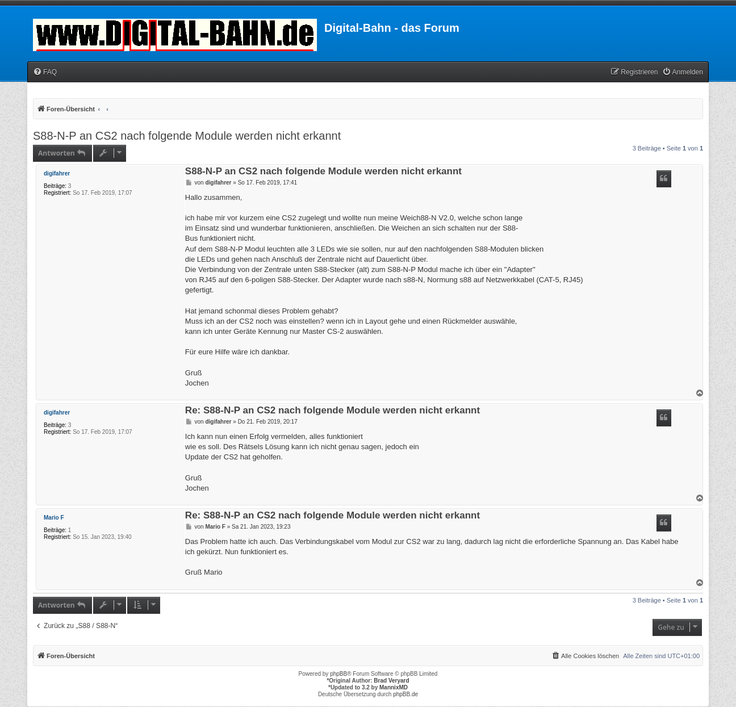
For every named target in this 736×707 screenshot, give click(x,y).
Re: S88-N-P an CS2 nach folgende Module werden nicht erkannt (332, 411)
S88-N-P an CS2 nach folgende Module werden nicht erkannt (187, 135)
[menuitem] (45, 72)
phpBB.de (405, 694)
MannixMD (393, 687)
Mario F (54, 517)
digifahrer (57, 173)
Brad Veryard (391, 680)
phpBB (338, 674)
